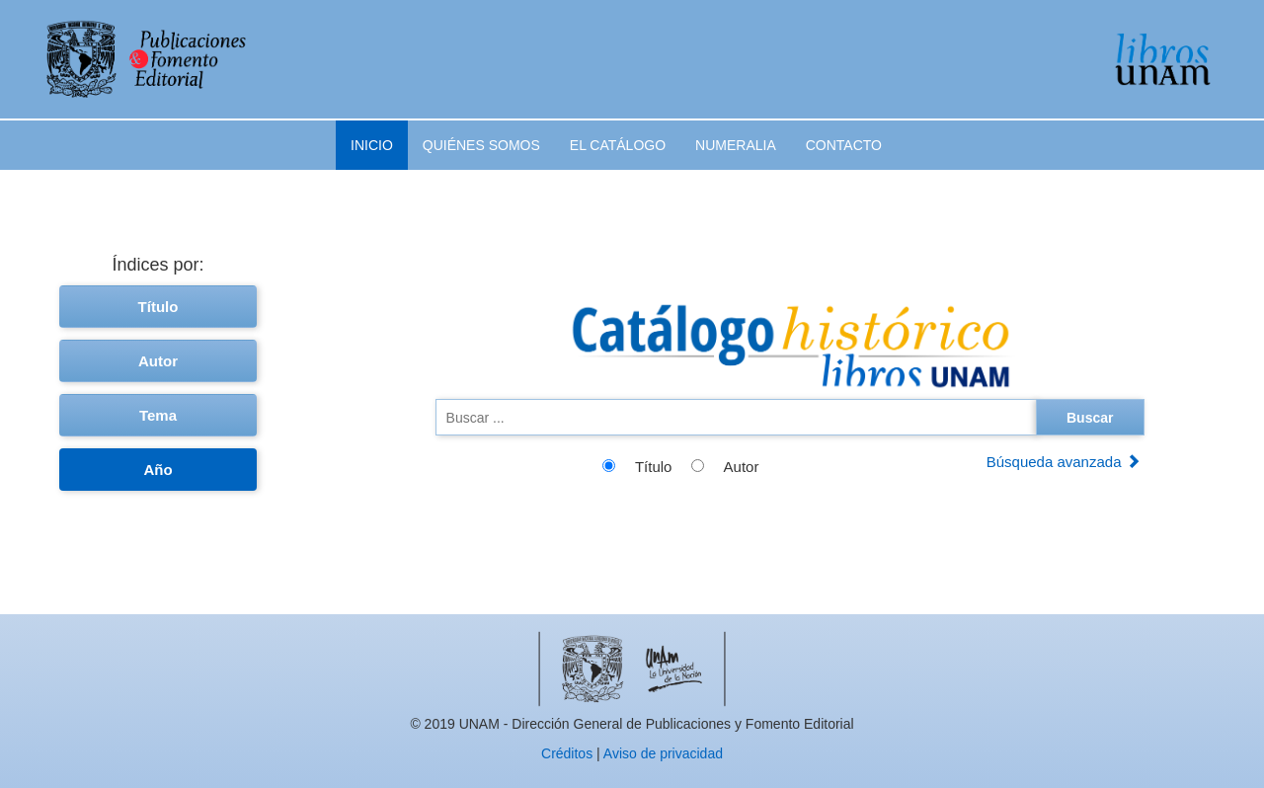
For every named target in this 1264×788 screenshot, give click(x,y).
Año (157, 469)
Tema (158, 415)
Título (158, 306)
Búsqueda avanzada (1064, 461)
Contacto (844, 145)
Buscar (1089, 418)
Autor (158, 361)
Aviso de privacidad (663, 753)
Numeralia (735, 145)
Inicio (372, 145)
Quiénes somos (481, 145)
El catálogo (618, 145)
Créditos (566, 753)
